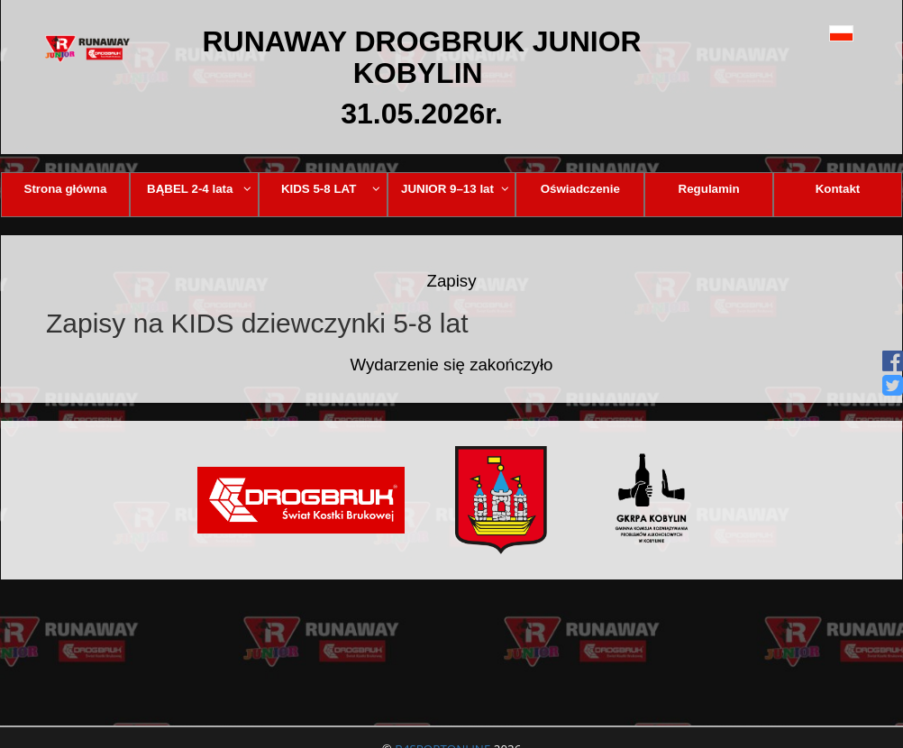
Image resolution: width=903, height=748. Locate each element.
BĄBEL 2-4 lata (199, 189)
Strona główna (65, 189)
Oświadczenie (580, 189)
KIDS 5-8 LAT (330, 189)
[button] (815, 32)
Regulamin (709, 189)
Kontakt (838, 189)
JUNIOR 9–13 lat (455, 189)
